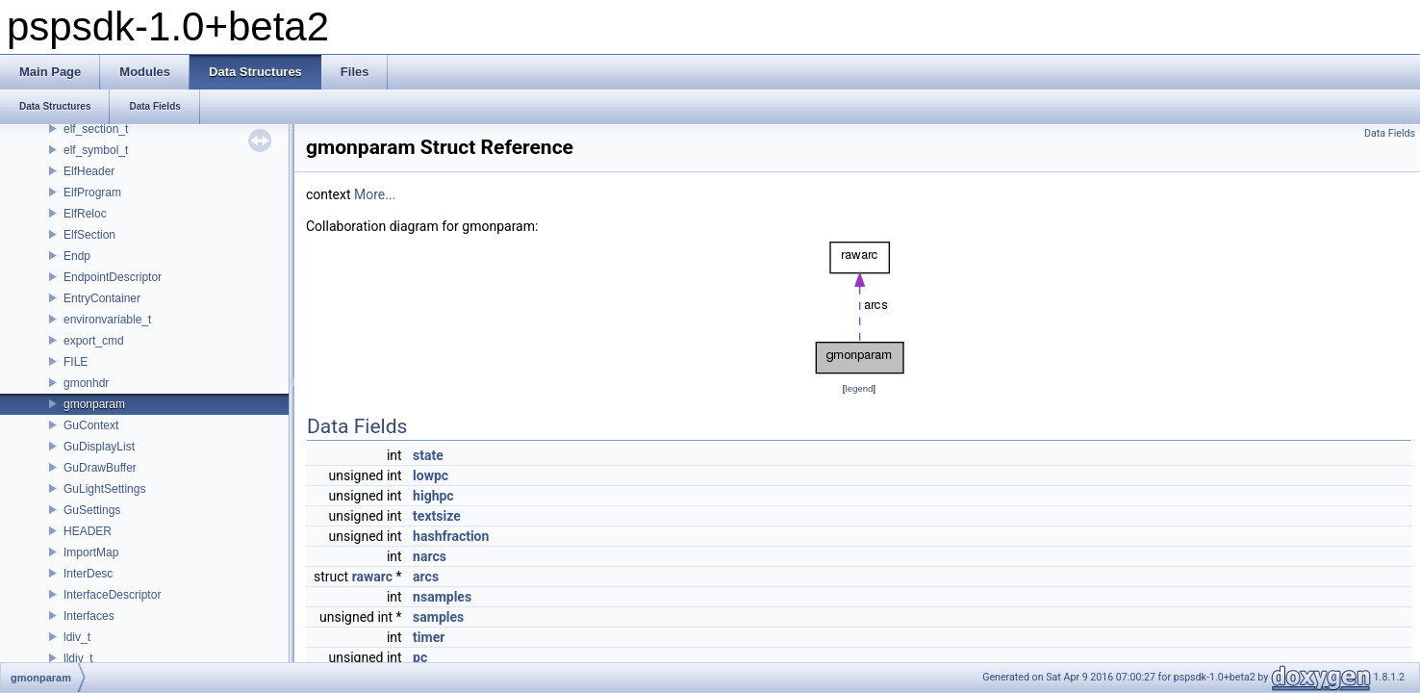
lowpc (430, 475)
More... (374, 194)
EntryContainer (101, 298)
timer (428, 637)
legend (859, 388)
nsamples (442, 596)
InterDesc (88, 573)
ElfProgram (92, 192)
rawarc (372, 576)
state (428, 455)
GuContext (90, 425)
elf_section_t (95, 129)
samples (438, 617)
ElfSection (89, 235)
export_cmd (93, 340)
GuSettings (91, 510)
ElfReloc (85, 213)
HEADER (87, 531)
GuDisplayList (99, 446)
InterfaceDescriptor (112, 595)
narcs (429, 556)
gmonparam (94, 404)
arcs (426, 576)
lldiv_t (78, 658)
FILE (75, 362)
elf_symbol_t (95, 150)
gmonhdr (86, 383)
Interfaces (88, 616)
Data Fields (1389, 133)
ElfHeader (88, 171)
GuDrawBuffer (100, 468)
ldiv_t (76, 637)
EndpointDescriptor (112, 277)
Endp (76, 256)
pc (420, 657)
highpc (433, 495)
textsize (437, 516)
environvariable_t (107, 319)
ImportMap (90, 552)
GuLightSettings (104, 489)
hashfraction (451, 536)
